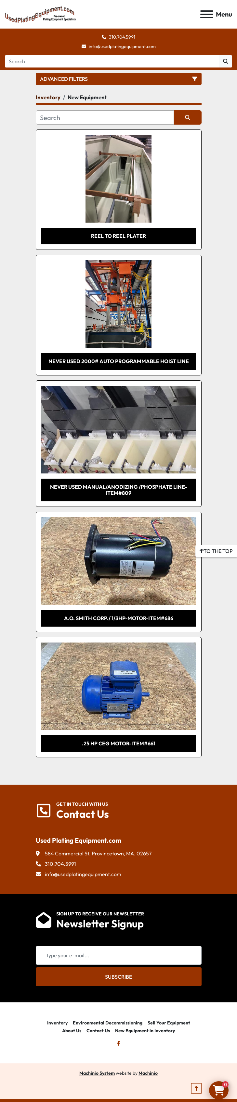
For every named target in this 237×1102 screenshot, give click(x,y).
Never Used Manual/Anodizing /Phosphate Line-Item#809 (118, 490)
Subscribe (118, 976)
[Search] (112, 61)
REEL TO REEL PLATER (118, 236)
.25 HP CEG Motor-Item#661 (118, 743)
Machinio (148, 1073)
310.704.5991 (122, 37)
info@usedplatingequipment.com (122, 46)
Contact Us (98, 1031)
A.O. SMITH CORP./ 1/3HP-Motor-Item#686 (118, 618)
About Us (71, 1031)
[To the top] (216, 551)
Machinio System (97, 1073)
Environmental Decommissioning (107, 1023)
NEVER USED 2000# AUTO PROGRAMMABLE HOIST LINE (118, 361)
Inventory (57, 1023)
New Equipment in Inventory (145, 1031)
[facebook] (118, 1043)
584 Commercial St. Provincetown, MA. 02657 (98, 853)
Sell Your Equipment (169, 1023)
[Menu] (206, 14)
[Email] (119, 955)
